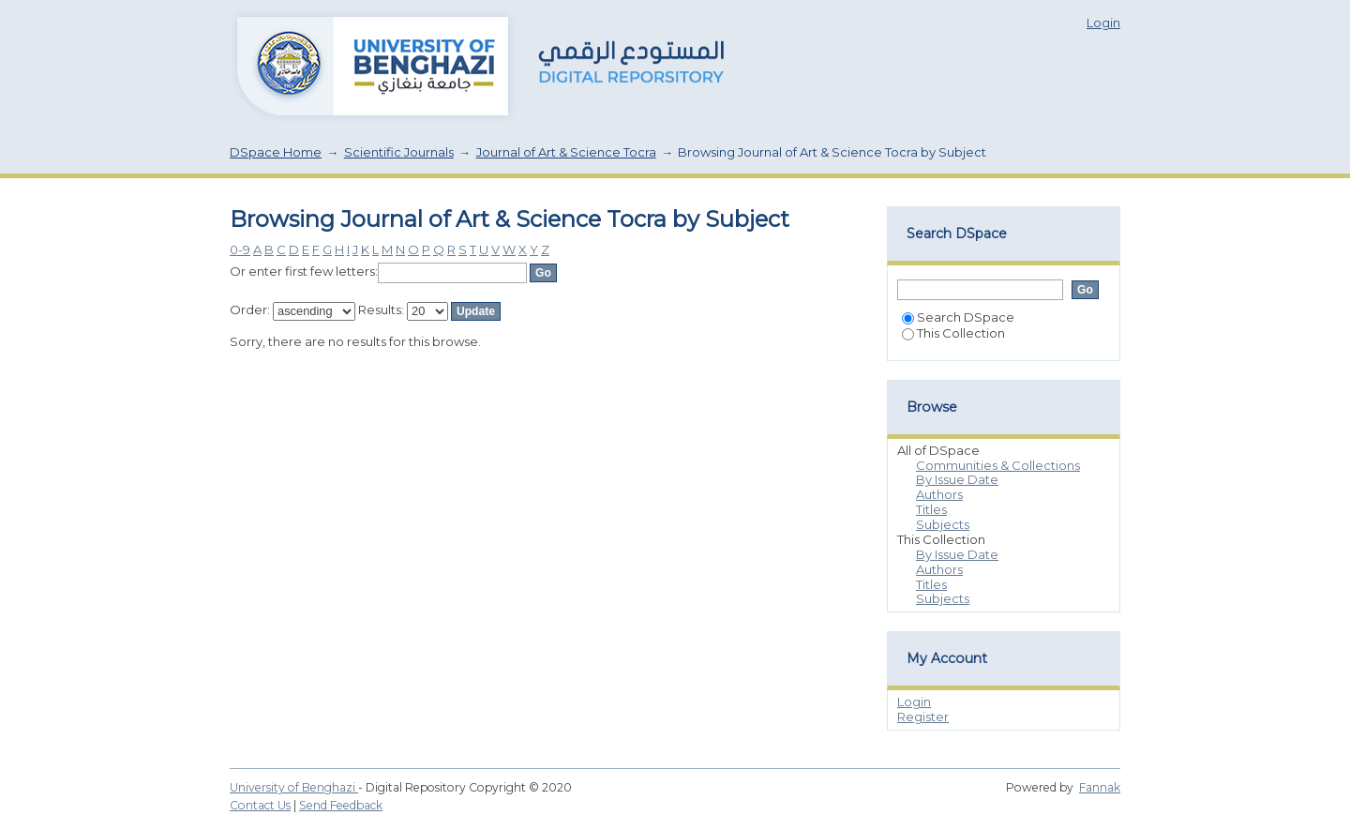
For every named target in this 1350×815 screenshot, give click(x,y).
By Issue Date (957, 479)
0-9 (240, 249)
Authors (939, 494)
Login (1103, 22)
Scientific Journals (399, 151)
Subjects (942, 524)
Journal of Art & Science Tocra (566, 151)
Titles (931, 509)
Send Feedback (340, 805)
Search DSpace (958, 316)
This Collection (953, 332)
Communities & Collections (998, 465)
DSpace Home (276, 151)
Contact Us (260, 805)
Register (923, 716)
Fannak (1099, 787)
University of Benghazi (294, 787)
